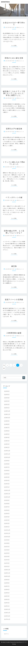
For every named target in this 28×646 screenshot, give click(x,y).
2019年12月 (7, 609)
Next (4, 368)
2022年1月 (6, 527)
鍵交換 (14, 266)
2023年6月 (6, 470)
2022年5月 (6, 513)
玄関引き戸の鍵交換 (14, 128)
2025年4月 (6, 398)
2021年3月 (6, 559)
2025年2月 (6, 404)
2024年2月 (6, 444)
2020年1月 (6, 606)
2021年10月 (7, 536)
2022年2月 (6, 523)
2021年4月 (6, 556)
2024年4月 (6, 437)
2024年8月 (6, 424)
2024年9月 (6, 421)
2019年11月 (7, 612)
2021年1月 (6, 566)
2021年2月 (6, 563)
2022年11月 (7, 493)
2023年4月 (6, 477)
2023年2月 (6, 484)
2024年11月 (7, 414)
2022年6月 (6, 510)
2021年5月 (6, 553)
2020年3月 (6, 599)
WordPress (5, 2)
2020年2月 (6, 603)
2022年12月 (7, 490)
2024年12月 (7, 411)
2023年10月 (7, 457)
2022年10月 (7, 497)
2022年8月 (6, 503)
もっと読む (14, 45)
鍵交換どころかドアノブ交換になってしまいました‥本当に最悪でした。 (14, 93)
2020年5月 (6, 593)
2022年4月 (6, 517)
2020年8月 (6, 583)
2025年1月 (6, 408)
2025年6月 (6, 391)
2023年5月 (6, 474)
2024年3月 (6, 441)
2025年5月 (6, 394)
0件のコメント (20, 27)
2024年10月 (7, 417)
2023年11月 (7, 454)
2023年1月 (6, 487)
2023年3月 (6, 480)
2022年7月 (6, 507)
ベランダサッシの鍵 (14, 197)
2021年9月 (6, 540)
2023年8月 (6, 464)
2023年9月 (6, 460)
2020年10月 (7, 576)
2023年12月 (7, 450)
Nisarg (14, 644)
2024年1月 (6, 447)
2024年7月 (6, 427)
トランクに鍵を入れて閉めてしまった (14, 163)
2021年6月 (6, 550)
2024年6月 (6, 431)
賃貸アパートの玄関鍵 (14, 299)
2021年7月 (6, 546)
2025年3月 (6, 401)
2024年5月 (6, 434)
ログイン (6, 634)
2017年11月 (7, 619)
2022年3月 (6, 520)
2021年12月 (7, 530)
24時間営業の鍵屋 (14, 333)
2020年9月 (6, 579)
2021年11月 (7, 533)
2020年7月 (6, 586)
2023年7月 (6, 467)
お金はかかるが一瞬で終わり (14, 23)
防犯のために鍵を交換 (14, 58)
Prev (4, 365)
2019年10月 (7, 616)
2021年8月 (6, 543)
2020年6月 (6, 589)
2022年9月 (6, 500)
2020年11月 (7, 573)
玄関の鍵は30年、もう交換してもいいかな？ (14, 232)
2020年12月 (7, 569)
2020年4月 (6, 596)
